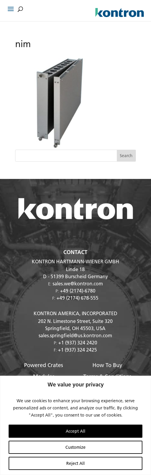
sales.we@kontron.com (78, 283)
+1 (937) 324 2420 (77, 342)
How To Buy (107, 365)
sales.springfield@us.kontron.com (75, 335)
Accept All (75, 431)
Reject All (75, 463)
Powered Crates (43, 365)
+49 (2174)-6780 (77, 290)
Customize (75, 447)
